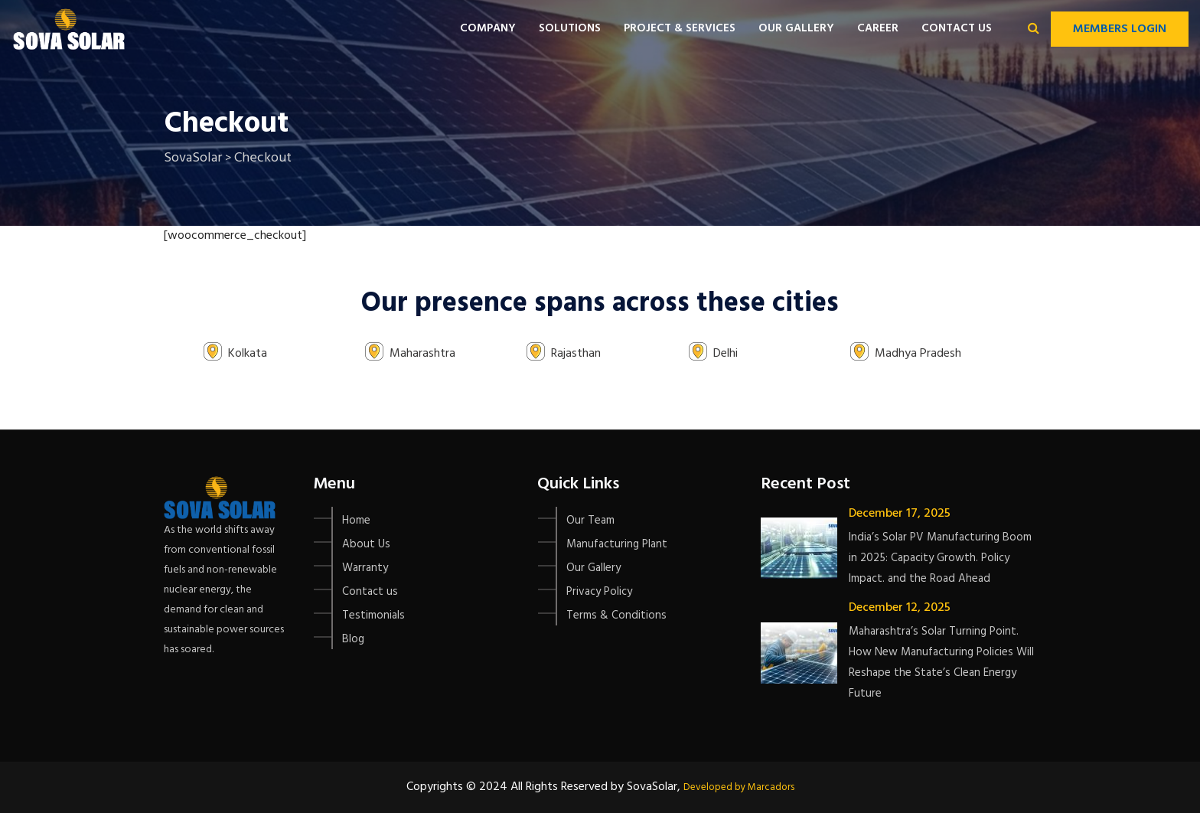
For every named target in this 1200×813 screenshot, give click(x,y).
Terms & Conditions (616, 615)
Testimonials (373, 615)
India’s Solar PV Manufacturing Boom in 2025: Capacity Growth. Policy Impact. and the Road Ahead (940, 558)
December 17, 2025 (900, 514)
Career (877, 28)
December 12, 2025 (900, 608)
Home (356, 520)
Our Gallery (796, 28)
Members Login (1119, 29)
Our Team (590, 520)
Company (488, 28)
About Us (366, 544)
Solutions (570, 28)
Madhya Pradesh (918, 354)
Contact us (956, 28)
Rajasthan (576, 354)
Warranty (365, 568)
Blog (353, 639)
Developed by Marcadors (738, 787)
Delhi (725, 354)
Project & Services (679, 28)
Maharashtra (422, 354)
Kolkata (247, 354)
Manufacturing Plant (616, 544)
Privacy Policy (599, 592)
